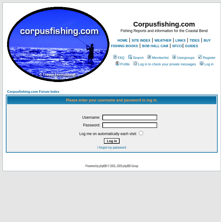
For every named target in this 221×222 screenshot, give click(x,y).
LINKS (180, 40)
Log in (207, 64)
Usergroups (183, 58)
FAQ (119, 58)
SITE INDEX (141, 40)
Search (136, 58)
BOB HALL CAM (155, 46)
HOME (122, 40)
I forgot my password (111, 147)
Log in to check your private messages (164, 64)
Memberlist (158, 58)
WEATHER (162, 40)
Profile (123, 64)
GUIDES (191, 46)
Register (206, 58)
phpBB (103, 166)
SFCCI (177, 46)
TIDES (194, 40)
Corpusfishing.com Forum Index (33, 91)
